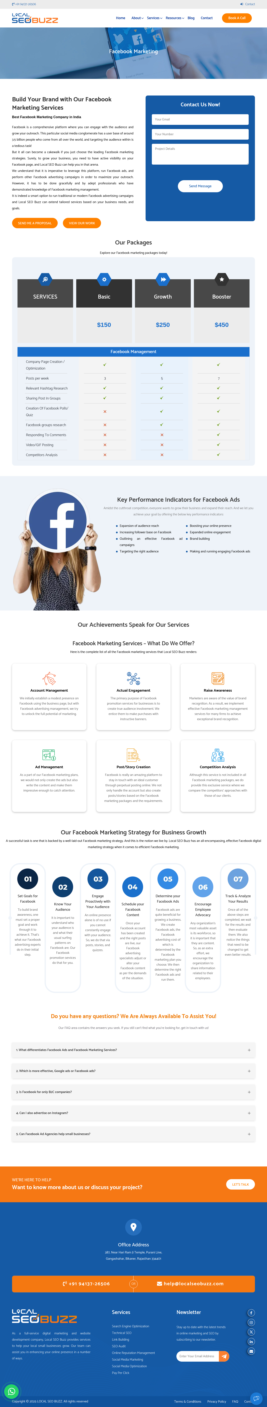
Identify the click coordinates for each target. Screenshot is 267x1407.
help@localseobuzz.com (190, 1284)
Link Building (120, 1339)
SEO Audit (119, 1346)
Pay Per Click (120, 1373)
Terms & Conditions (187, 1402)
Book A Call (237, 18)
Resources (173, 18)
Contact (247, 4)
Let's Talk (240, 1184)
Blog (191, 18)
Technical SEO (122, 1333)
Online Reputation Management (133, 1353)
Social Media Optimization (129, 1366)
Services (153, 18)
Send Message (200, 186)
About (136, 18)
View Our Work (82, 223)
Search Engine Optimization (130, 1326)
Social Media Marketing (127, 1359)
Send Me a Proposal (35, 223)
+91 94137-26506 (24, 4)
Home (120, 18)
